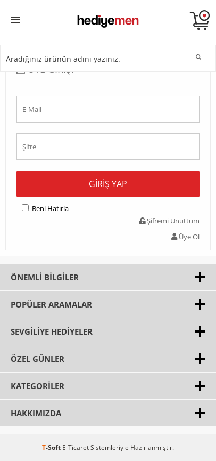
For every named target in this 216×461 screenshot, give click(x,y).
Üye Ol (185, 236)
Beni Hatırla (50, 208)
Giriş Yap (108, 184)
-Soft (52, 447)
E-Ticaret (75, 447)
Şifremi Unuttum (169, 220)
